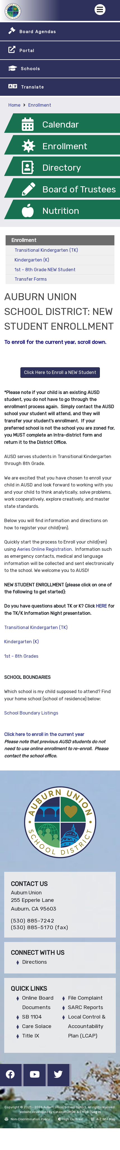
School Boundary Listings (31, 713)
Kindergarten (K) (32, 260)
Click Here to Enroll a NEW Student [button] (60, 372)
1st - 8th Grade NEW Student (45, 269)
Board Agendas (37, 31)
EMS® (84, 1112)
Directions (34, 962)
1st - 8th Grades (21, 656)
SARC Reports (85, 1007)
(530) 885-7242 (32, 920)
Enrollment (39, 105)
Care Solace (36, 1026)
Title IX (30, 1035)
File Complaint (85, 998)
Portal (26, 50)
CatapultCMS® (64, 1112)
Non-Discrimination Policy (27, 1119)
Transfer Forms (31, 279)
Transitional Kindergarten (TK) (46, 250)
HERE (102, 606)
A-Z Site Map (103, 1119)
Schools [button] (30, 68)
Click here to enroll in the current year (44, 734)
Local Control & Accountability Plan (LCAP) (86, 1026)
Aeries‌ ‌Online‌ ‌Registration (44, 549)
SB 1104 (32, 1017)
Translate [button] (32, 87)
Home (14, 105)
